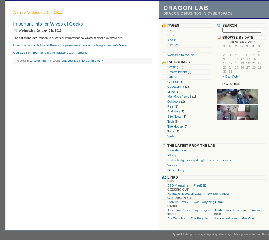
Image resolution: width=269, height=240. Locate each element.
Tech (170, 121)
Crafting (172, 67)
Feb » (236, 76)
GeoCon (248, 218)
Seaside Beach (177, 150)
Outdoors (173, 101)
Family (171, 76)
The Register (200, 218)
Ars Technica (176, 218)
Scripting (173, 111)
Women (172, 165)
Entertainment (39, 60)
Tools (171, 131)
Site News (174, 116)
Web (170, 136)
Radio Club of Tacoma (230, 210)
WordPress (262, 234)
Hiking (171, 155)
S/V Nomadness (218, 193)
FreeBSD (200, 185)
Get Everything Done (208, 202)
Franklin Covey (177, 202)
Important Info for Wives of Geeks (48, 24)
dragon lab (185, 7)
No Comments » (92, 60)
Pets (170, 106)
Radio (171, 35)
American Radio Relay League (188, 210)
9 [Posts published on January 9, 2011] (224, 59)
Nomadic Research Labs (184, 193)
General (172, 81)
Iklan (221, 234)
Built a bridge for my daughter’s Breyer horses (199, 160)
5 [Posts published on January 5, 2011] (241, 55)
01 (172, 50)
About (171, 40)
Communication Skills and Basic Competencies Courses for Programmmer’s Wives (70, 45)
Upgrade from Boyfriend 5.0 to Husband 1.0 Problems (50, 52)
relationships (69, 60)
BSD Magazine (177, 185)
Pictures (173, 45)
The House (175, 126)
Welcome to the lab (180, 55)
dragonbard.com (225, 218)
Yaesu (255, 210)
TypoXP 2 (179, 234)
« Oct (226, 76)
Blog (170, 30)
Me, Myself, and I (179, 96)
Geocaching (175, 86)
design (189, 234)
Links (171, 91)
